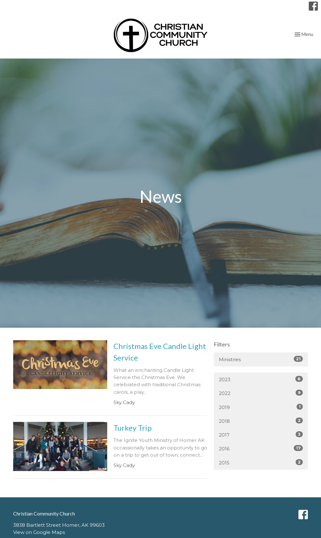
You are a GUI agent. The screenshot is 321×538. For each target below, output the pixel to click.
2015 (261, 462)
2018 (261, 421)
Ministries (261, 359)
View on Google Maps (39, 532)
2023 (261, 379)
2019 (261, 407)
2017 (261, 434)
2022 (261, 393)
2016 (261, 448)
